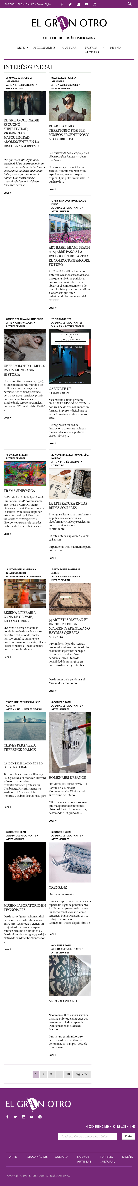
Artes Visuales (69, 85)
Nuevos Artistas (93, 49)
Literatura (35, 576)
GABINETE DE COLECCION (60, 391)
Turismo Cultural (107, 1159)
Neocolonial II (63, 1001)
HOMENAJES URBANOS (67, 777)
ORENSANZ (58, 887)
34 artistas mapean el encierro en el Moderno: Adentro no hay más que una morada (69, 628)
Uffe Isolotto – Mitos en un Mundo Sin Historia (24, 370)
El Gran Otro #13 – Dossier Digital (34, 4)
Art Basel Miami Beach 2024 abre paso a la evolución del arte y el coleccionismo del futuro (69, 256)
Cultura (69, 48)
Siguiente (82, 1074)
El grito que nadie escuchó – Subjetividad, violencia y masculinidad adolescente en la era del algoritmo (21, 133)
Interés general (24, 85)
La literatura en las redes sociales (68, 505)
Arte (20, 48)
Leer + (7, 192)
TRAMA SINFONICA (19, 491)
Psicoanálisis (44, 47)
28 (68, 1074)
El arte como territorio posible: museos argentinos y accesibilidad (69, 132)
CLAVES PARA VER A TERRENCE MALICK (20, 747)
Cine (17, 709)
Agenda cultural (61, 208)
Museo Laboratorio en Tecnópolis (25, 907)
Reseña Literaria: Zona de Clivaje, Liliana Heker (20, 617)
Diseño (115, 47)
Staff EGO (9, 4)
